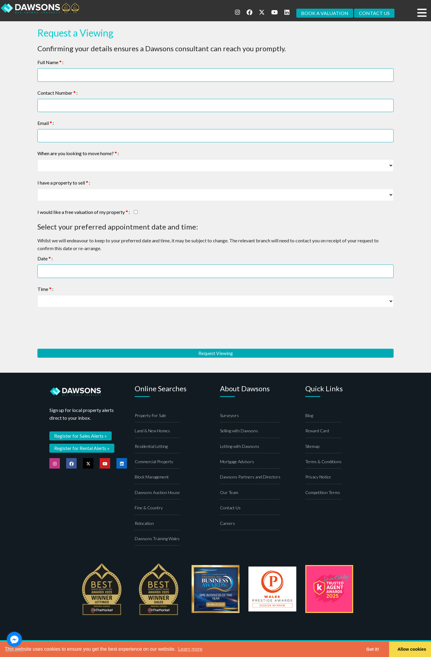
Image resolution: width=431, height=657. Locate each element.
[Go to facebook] (14, 639)
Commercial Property (154, 461)
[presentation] (82, 328)
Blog (309, 415)
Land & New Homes (152, 431)
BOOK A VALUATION (324, 13)
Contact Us (230, 508)
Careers (227, 523)
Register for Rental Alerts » (82, 448)
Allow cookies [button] (411, 649)
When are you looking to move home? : (78, 153)
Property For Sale (150, 415)
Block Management (152, 477)
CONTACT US (374, 13)
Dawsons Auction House (157, 492)
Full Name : (50, 62)
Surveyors (229, 415)
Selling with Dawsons (239, 431)
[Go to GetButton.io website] (14, 651)
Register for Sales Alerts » (80, 436)
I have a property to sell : (63, 183)
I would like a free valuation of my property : (83, 212)
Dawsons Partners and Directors (250, 477)
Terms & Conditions (323, 461)
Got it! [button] (372, 649)
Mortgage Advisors (237, 461)
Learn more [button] (190, 649)
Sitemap (312, 446)
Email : (45, 123)
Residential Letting (151, 446)
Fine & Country (149, 508)
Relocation (144, 523)
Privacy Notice (318, 477)
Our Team (229, 492)
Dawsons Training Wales (157, 538)
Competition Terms (322, 492)
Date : (45, 259)
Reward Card (317, 431)
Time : (45, 289)
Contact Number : (57, 93)
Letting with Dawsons (239, 446)
